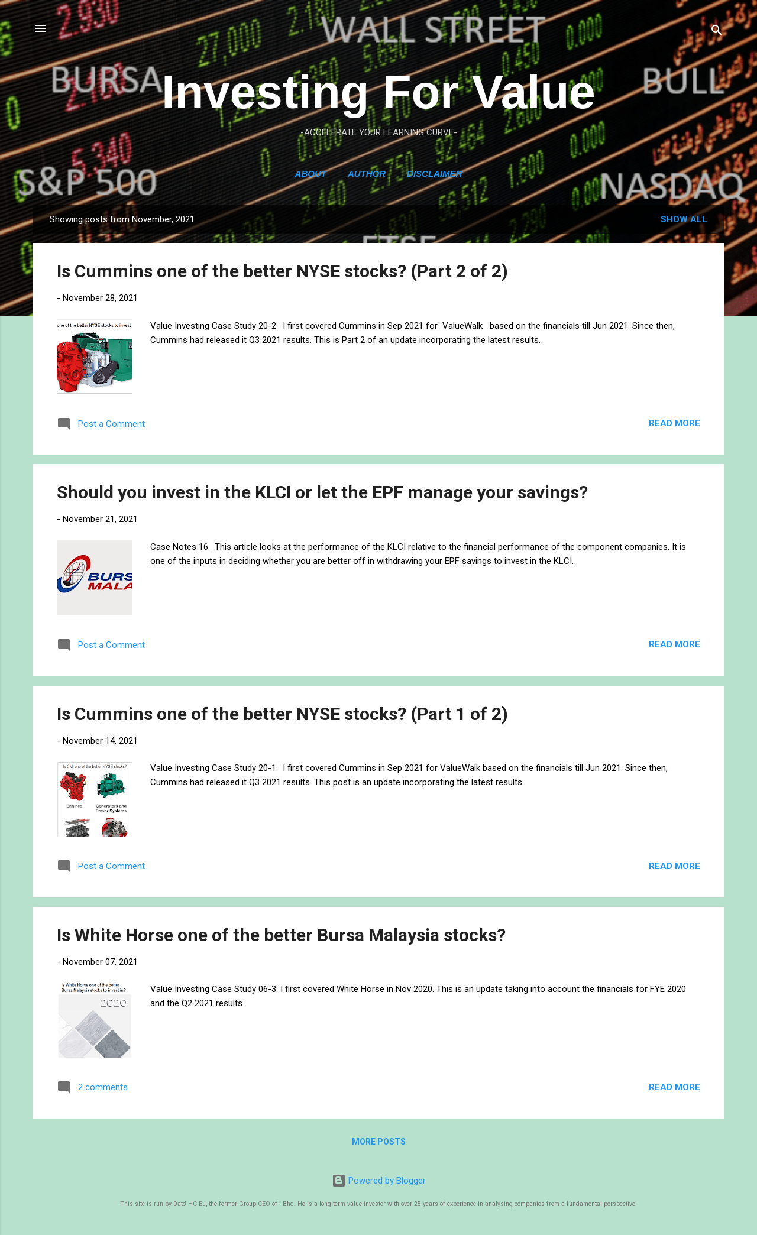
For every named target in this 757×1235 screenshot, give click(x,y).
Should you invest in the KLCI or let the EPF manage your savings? (322, 492)
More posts (379, 1141)
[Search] (717, 32)
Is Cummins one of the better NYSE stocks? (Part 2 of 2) (282, 271)
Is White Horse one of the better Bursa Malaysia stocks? (281, 935)
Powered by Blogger (379, 1180)
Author (367, 173)
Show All (684, 219)
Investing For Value (378, 92)
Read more (674, 423)
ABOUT (310, 173)
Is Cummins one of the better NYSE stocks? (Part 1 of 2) (282, 714)
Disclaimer (434, 173)
